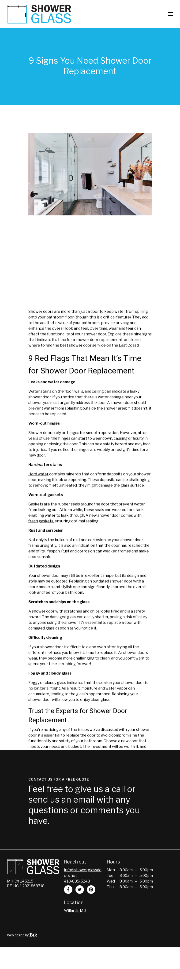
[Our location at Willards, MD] (75, 921)
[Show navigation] (169, 14)
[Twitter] (79, 900)
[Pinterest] (91, 900)
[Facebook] (68, 900)
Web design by (22, 946)
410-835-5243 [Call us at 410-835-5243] (77, 892)
